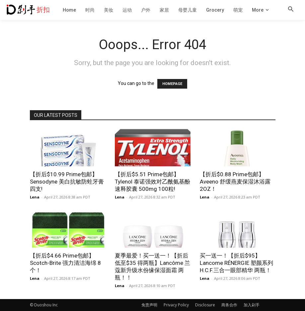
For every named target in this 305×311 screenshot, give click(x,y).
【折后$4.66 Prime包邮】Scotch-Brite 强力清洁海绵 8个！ (65, 262)
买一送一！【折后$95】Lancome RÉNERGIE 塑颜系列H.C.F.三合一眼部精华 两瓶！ (236, 262)
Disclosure (205, 305)
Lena (34, 196)
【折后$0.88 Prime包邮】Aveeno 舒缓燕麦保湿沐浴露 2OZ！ (235, 181)
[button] (290, 9)
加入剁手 (252, 305)
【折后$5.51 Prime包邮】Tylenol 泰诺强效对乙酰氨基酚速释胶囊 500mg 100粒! (152, 181)
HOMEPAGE (172, 84)
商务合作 (229, 305)
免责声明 (149, 305)
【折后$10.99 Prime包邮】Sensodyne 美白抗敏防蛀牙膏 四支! (67, 181)
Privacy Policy (176, 305)
